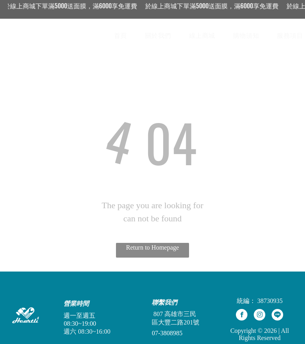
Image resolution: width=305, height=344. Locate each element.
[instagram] (259, 315)
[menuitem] (123, 35)
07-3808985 (167, 333)
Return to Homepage (152, 247)
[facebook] (241, 315)
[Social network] (277, 315)
